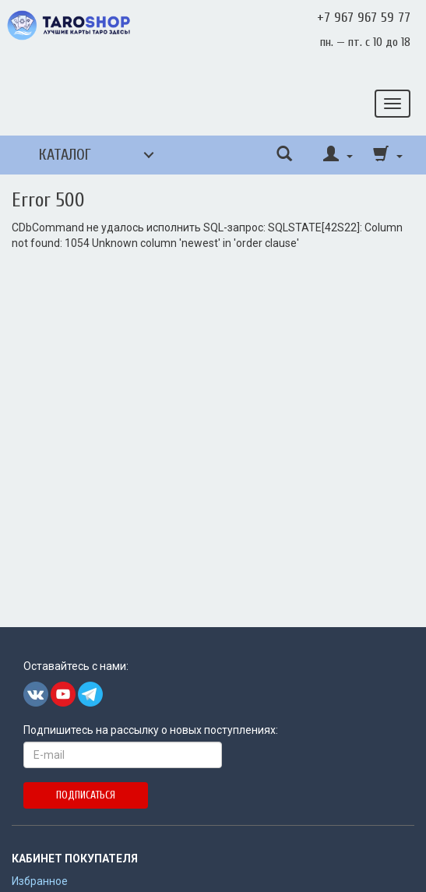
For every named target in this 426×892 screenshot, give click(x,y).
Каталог (65, 155)
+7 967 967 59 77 (363, 17)
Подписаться (85, 795)
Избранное (40, 881)
